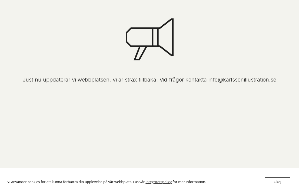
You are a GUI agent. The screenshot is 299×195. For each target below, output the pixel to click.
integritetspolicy (158, 181)
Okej (277, 181)
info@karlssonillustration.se (242, 79)
